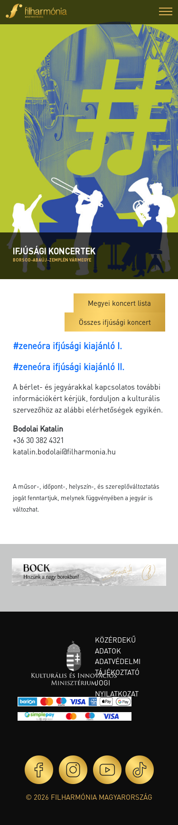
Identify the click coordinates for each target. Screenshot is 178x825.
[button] (165, 13)
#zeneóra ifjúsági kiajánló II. (68, 366)
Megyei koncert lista (119, 303)
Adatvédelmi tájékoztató (118, 666)
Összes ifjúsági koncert (115, 322)
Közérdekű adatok (115, 645)
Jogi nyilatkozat (117, 688)
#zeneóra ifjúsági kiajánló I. (67, 345)
